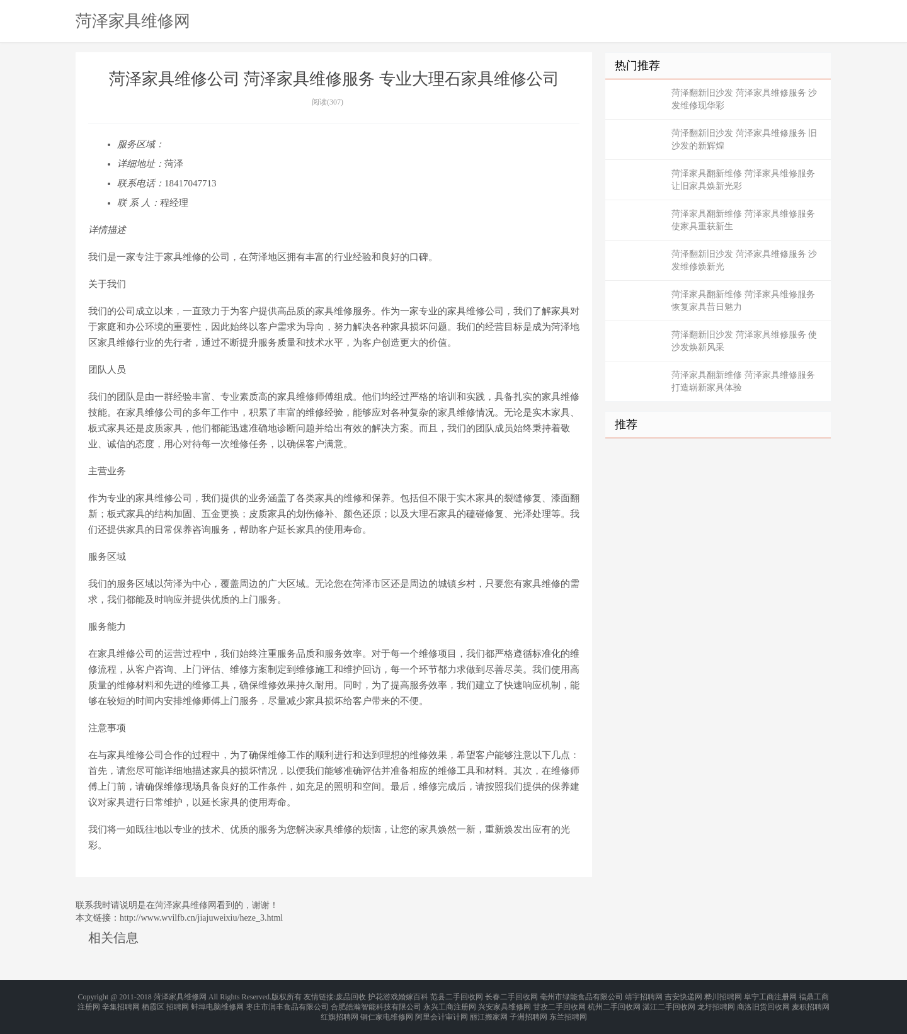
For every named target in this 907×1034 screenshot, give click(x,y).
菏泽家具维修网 (133, 20)
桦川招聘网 (723, 996)
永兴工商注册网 (449, 1003)
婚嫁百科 (413, 996)
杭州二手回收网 (614, 1003)
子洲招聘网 (528, 1011)
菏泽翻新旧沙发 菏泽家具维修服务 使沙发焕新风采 (744, 341)
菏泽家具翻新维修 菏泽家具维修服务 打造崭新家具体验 (743, 381)
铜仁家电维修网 (386, 1011)
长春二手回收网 (511, 996)
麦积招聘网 (811, 1003)
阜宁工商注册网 (770, 996)
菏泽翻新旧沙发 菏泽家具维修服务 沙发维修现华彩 (744, 99)
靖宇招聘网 (644, 996)
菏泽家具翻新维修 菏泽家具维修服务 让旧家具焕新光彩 (743, 180)
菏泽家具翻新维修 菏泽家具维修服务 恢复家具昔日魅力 (743, 301)
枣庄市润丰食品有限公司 (287, 1003)
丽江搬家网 (489, 1011)
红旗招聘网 (339, 1011)
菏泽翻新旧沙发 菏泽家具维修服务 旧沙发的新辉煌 (744, 139)
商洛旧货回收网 (763, 1003)
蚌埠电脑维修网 (217, 1003)
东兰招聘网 (568, 1011)
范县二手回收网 (456, 996)
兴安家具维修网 (504, 1003)
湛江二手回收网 (668, 1003)
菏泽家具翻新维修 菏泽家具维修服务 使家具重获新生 (743, 220)
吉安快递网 (683, 996)
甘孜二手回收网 (559, 1003)
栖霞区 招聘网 (165, 1003)
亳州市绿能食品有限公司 (581, 996)
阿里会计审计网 (441, 1011)
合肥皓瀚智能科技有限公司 (376, 1003)
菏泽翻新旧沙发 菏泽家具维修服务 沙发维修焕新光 (744, 260)
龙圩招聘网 (716, 1003)
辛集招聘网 (121, 1003)
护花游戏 (383, 996)
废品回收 (351, 996)
